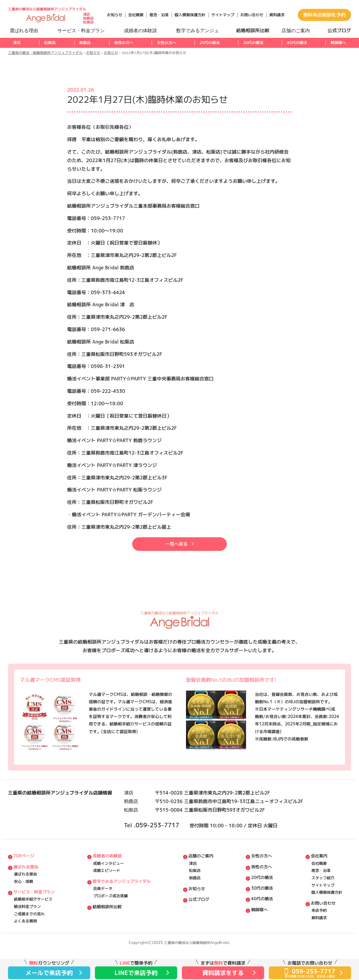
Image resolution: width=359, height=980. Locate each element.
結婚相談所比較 (108, 930)
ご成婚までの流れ (29, 939)
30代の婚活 (253, 42)
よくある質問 (25, 947)
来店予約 (319, 935)
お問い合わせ (251, 14)
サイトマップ (223, 14)
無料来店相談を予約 (324, 15)
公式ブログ (201, 922)
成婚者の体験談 (108, 872)
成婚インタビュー (108, 881)
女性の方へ (166, 42)
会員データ (103, 910)
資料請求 (277, 14)
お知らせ (114, 14)
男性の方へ (123, 42)
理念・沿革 (159, 14)
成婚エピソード (106, 889)
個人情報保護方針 (189, 14)
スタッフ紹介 (322, 897)
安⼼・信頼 (23, 901)
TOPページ (24, 872)
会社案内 (320, 872)
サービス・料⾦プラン (35, 914)
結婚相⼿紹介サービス (33, 922)
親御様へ (338, 42)
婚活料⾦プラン (27, 931)
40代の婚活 (297, 42)
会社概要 (135, 14)
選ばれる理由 (26, 885)
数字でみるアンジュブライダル (124, 901)
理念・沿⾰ (321, 889)
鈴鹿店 (85, 42)
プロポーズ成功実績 (110, 918)
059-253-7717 (167, 838)
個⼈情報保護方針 (326, 914)
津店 (17, 42)
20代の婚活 (210, 42)
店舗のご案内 (203, 872)
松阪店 (50, 42)
